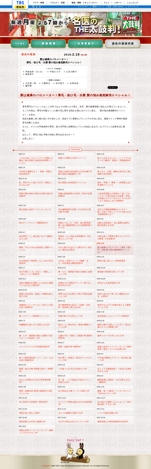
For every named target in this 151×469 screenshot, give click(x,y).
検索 (39, 7)
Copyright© (46, 466)
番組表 (20, 7)
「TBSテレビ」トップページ (20, 3)
